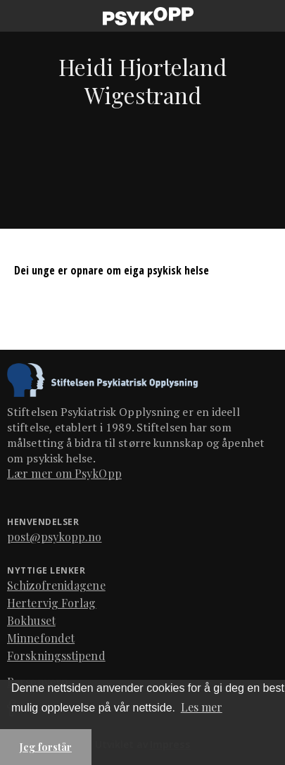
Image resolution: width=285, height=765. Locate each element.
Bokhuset (31, 620)
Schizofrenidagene (56, 585)
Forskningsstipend (56, 655)
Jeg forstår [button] (46, 747)
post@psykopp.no (54, 536)
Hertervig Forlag (51, 602)
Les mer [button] (201, 707)
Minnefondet (41, 638)
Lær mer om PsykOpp (64, 473)
